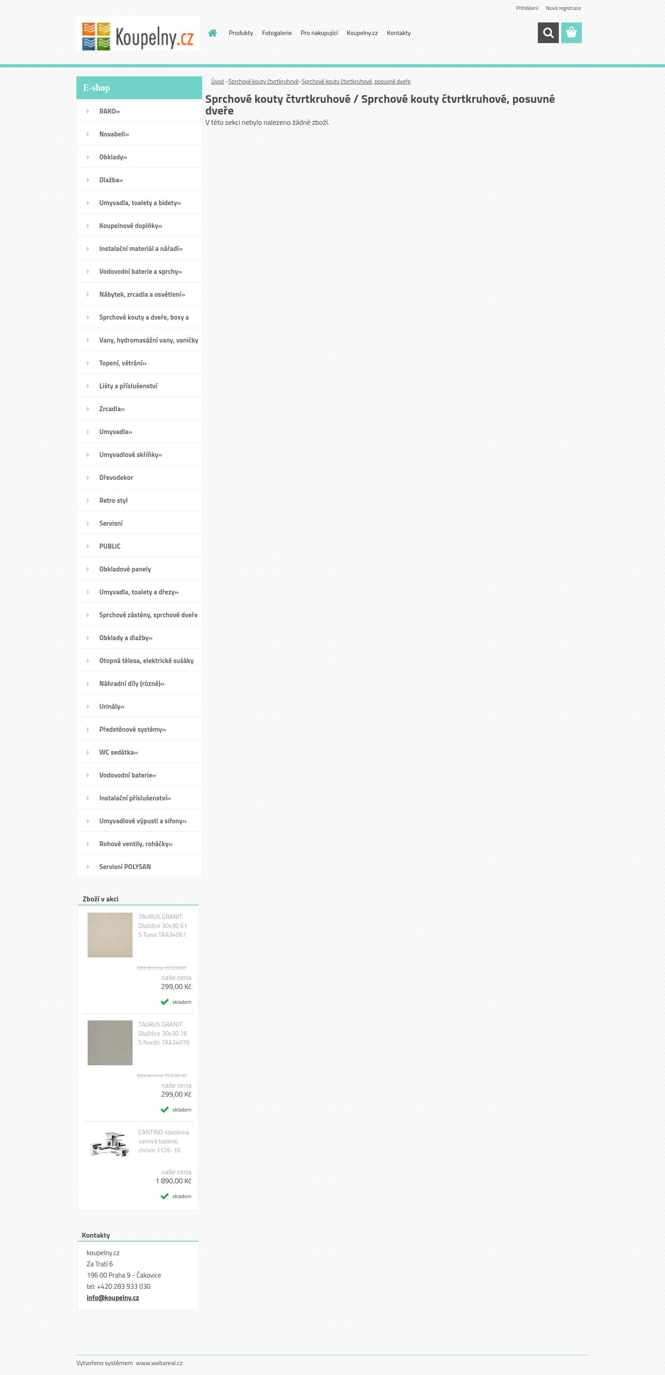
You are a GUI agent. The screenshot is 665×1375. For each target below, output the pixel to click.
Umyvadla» (116, 431)
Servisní (111, 523)
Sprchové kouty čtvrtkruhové (263, 81)
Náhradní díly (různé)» (131, 683)
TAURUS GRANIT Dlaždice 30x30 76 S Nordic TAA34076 (164, 1033)
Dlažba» (111, 180)
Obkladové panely (125, 569)
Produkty (241, 32)
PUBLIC (109, 546)
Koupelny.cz (362, 32)
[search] (548, 32)
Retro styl (113, 500)
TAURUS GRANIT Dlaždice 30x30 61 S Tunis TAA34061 (162, 925)
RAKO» (109, 111)
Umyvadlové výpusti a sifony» (142, 821)
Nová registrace (563, 8)
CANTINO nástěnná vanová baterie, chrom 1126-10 (163, 1141)
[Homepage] (212, 32)
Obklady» (113, 157)
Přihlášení (527, 8)
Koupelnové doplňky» (130, 225)
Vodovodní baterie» (127, 775)
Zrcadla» (112, 409)
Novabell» (114, 134)
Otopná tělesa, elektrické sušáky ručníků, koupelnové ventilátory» (147, 663)
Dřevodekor (116, 477)
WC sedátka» (118, 752)
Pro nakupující (319, 32)
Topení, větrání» (122, 363)
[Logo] (138, 33)
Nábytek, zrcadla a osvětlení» (142, 294)
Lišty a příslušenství (128, 386)
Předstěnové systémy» (132, 729)
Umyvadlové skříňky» (130, 454)
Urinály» (111, 706)
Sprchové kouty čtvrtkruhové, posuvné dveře (356, 81)
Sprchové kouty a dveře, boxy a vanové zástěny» (144, 320)
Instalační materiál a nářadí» (141, 248)
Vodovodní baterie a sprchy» (140, 271)
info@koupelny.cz (113, 1297)
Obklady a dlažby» (126, 638)
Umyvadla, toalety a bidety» (140, 203)
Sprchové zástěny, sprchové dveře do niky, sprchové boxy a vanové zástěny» (148, 618)
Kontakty (399, 32)
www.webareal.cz (159, 1362)
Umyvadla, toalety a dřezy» (139, 592)
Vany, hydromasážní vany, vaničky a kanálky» (148, 343)
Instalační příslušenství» (135, 798)
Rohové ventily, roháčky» (136, 844)
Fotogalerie (277, 32)
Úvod (217, 81)
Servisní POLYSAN (125, 866)
